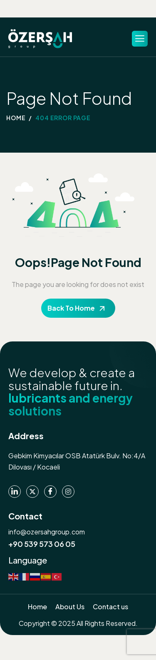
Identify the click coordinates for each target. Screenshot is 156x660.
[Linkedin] (14, 491)
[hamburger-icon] (140, 39)
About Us (69, 606)
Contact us (110, 606)
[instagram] (68, 491)
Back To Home (71, 308)
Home (37, 606)
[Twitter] (32, 491)
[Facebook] (50, 491)
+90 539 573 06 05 (41, 544)
